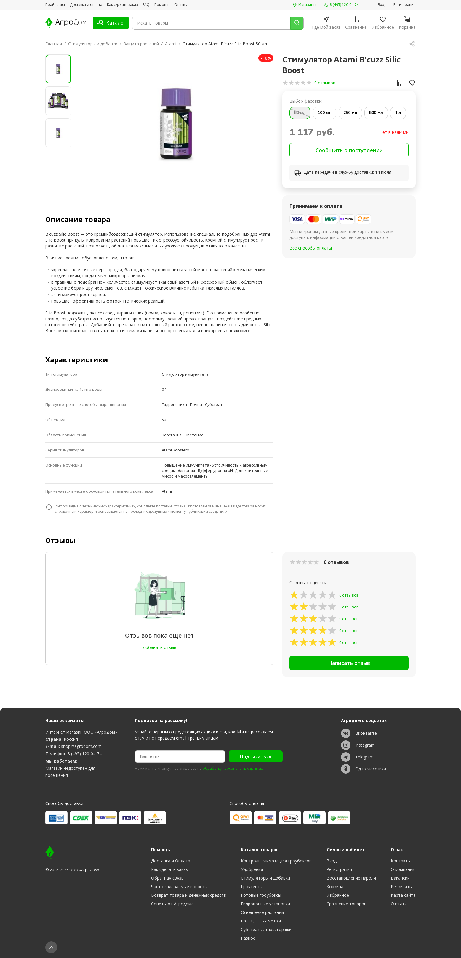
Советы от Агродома (172, 903)
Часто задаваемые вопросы (179, 886)
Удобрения (252, 869)
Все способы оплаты (310, 249)
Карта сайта (403, 895)
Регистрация (404, 4)
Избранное (337, 895)
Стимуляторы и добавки (92, 43)
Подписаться (255, 756)
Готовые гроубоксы (261, 895)
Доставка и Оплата (170, 861)
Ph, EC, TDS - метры (261, 921)
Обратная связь (167, 878)
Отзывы (181, 4)
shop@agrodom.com (81, 746)
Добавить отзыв (159, 647)
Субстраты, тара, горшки (266, 929)
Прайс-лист (55, 4)
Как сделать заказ (122, 4)
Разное (248, 938)
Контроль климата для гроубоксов (276, 861)
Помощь (161, 4)
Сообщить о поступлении (349, 150)
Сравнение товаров (346, 903)
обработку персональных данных (233, 768)
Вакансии (400, 878)
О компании (403, 869)
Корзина (334, 886)
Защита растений (141, 43)
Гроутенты (252, 886)
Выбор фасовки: (305, 101)
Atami (170, 43)
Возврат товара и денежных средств (188, 895)
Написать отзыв (349, 664)
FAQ (146, 4)
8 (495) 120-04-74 (85, 753)
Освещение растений (262, 912)
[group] (176, 124)
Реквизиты (401, 886)
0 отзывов (324, 83)
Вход (382, 4)
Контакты (401, 861)
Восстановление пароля (351, 878)
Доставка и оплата (86, 4)
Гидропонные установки (265, 903)
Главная (53, 43)
